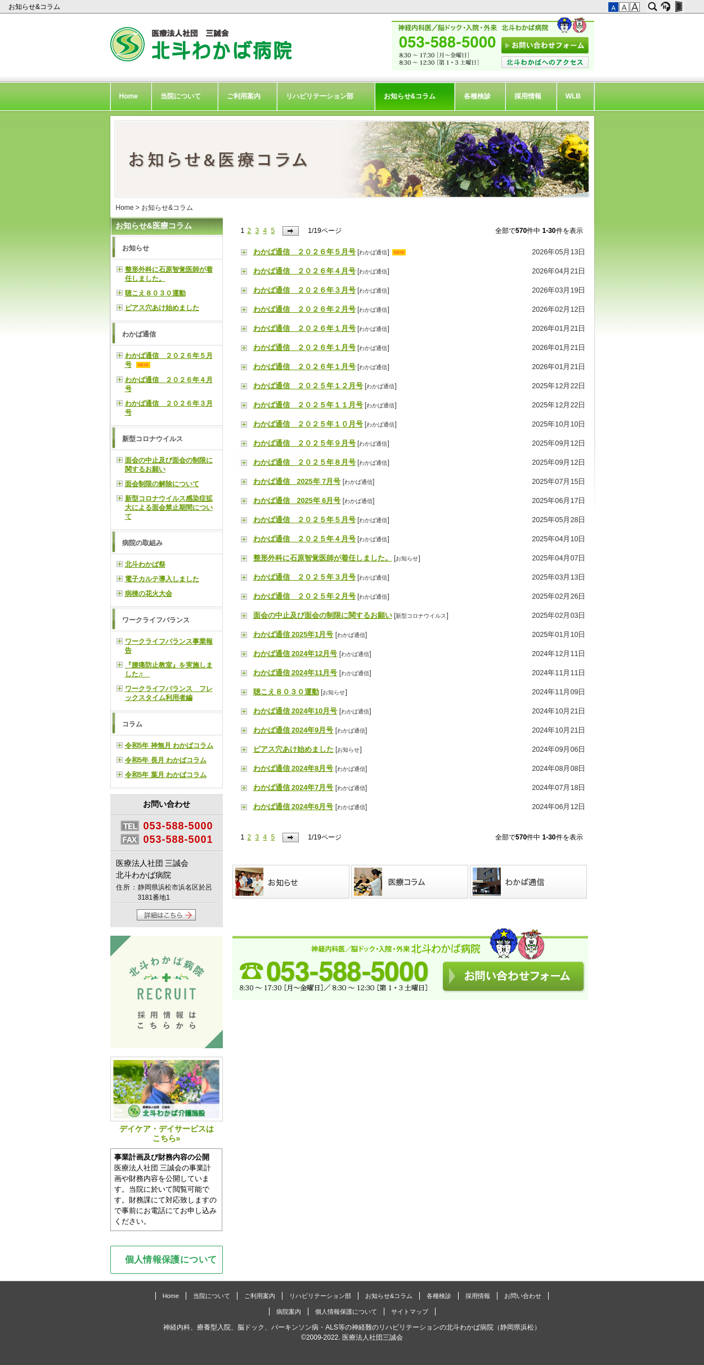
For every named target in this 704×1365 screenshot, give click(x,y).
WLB (573, 96)
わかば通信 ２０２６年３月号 (304, 290)
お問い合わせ (522, 1295)
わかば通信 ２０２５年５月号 (304, 520)
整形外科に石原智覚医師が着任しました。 (322, 558)
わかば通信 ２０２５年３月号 (304, 577)
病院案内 (288, 1311)
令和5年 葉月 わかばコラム (166, 775)
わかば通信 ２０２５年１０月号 (308, 424)
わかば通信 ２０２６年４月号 (304, 271)
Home (128, 96)
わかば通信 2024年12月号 (295, 654)
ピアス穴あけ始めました (293, 749)
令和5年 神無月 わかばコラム (169, 745)
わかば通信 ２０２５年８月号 (304, 462)
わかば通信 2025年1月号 (293, 635)
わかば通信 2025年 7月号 (297, 482)
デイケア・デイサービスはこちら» (166, 1100)
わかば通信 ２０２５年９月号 (304, 443)
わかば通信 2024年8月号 (293, 769)
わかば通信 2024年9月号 (293, 730)
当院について (180, 96)
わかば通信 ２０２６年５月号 (304, 252)
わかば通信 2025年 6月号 (297, 501)
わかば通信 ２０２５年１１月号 (308, 405)
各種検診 (477, 96)
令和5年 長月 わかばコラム (166, 760)
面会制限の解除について (162, 484)
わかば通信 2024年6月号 (293, 807)
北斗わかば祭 (145, 564)
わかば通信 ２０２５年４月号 (304, 539)
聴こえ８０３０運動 (286, 692)
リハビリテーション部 (319, 96)
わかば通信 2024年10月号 (295, 711)
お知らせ (407, 558)
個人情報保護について (171, 1259)
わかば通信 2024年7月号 (293, 788)
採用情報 (527, 96)
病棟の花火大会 (148, 594)
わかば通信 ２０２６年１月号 (304, 329)
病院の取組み (142, 543)
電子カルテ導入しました (162, 579)
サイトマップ (409, 1311)
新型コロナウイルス (421, 616)
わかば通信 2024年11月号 (295, 673)
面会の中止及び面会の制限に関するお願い (322, 615)
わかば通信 (373, 252)
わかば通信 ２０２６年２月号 (304, 309)
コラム (132, 724)
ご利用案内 (244, 96)
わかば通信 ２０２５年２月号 (304, 596)
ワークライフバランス (156, 620)
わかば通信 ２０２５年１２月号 (308, 386)
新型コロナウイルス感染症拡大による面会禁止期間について (169, 507)
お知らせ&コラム (35, 7)
